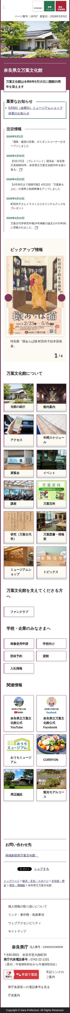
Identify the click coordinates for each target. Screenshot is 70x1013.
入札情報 (16, 668)
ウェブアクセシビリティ (24, 923)
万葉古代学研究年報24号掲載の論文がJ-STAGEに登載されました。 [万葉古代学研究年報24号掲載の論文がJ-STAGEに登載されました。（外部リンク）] (38, 225)
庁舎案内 (14, 995)
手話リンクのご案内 (55, 974)
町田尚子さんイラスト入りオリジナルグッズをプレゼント (38, 206)
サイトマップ (17, 931)
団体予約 (16, 656)
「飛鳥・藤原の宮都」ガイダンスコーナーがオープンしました (38, 143)
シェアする (41, 869)
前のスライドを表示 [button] (8, 297)
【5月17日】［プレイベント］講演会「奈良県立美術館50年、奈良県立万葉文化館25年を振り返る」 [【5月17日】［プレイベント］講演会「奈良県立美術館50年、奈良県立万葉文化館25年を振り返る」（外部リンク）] (38, 165)
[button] (37, 6)
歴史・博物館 (17, 885)
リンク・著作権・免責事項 (26, 914)
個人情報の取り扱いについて (27, 906)
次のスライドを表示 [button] (61, 297)
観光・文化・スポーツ (35, 881)
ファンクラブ (19, 611)
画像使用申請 (19, 643)
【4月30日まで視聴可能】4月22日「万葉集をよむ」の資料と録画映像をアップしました (37, 186)
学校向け (49, 643)
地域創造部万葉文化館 (21, 855)
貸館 (46, 656)
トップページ (11, 881)
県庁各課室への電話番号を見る (29, 987)
